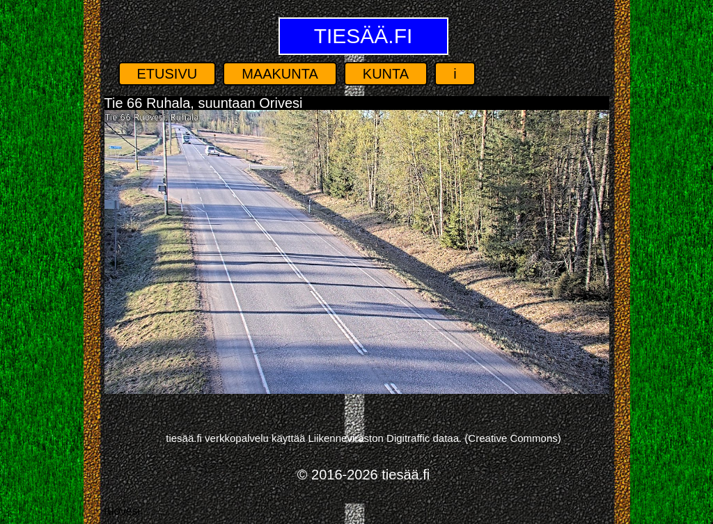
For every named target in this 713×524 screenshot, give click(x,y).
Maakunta (280, 73)
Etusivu (167, 73)
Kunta (386, 73)
